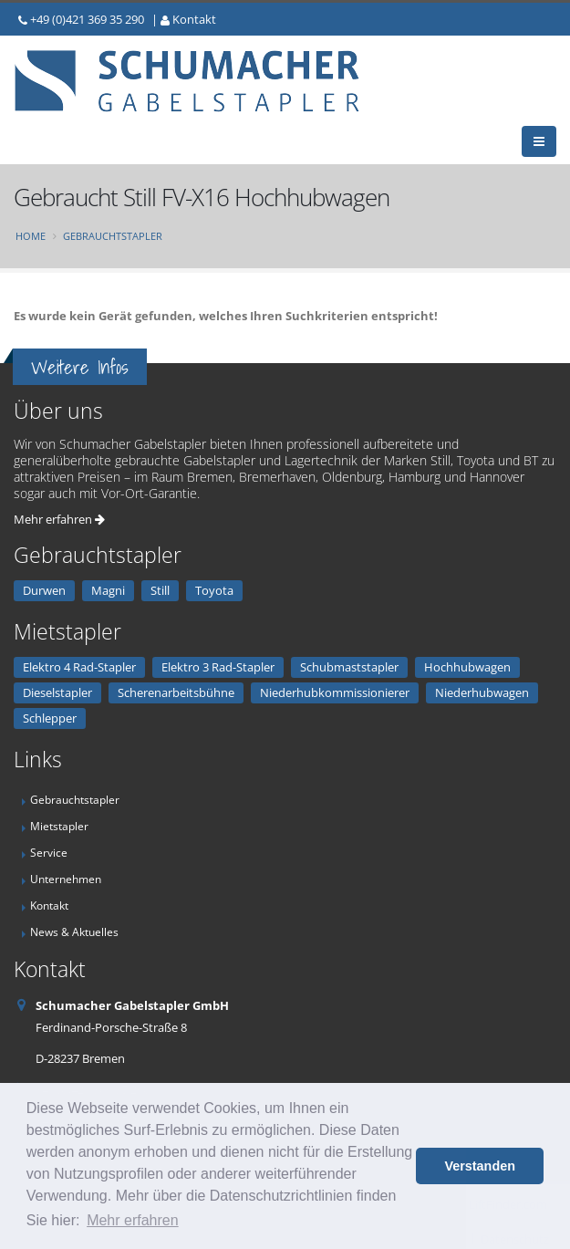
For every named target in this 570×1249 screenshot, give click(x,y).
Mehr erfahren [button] (133, 1220)
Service (48, 852)
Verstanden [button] (479, 1166)
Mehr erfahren (59, 519)
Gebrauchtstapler (112, 236)
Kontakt (194, 19)
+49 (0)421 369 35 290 (87, 19)
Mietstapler (59, 825)
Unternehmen (65, 878)
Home (31, 236)
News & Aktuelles (74, 931)
